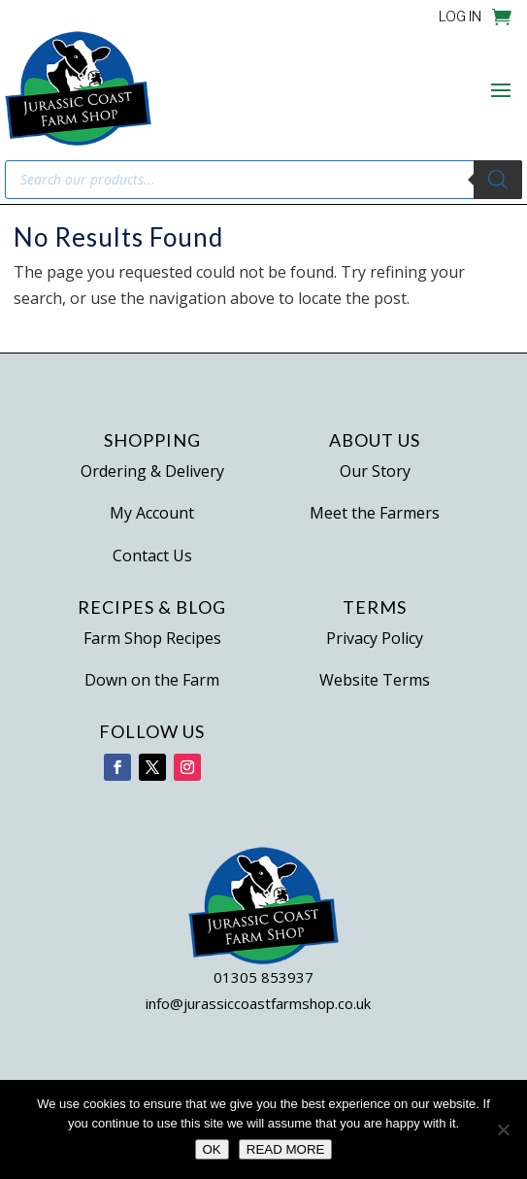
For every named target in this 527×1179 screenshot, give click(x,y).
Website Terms (374, 680)
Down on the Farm (151, 680)
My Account (152, 512)
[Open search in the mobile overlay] (263, 179)
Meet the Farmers (375, 512)
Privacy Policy (374, 638)
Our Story (375, 471)
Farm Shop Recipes (152, 638)
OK (212, 1149)
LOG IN (460, 17)
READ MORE (286, 1149)
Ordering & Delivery (152, 471)
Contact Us (152, 555)
